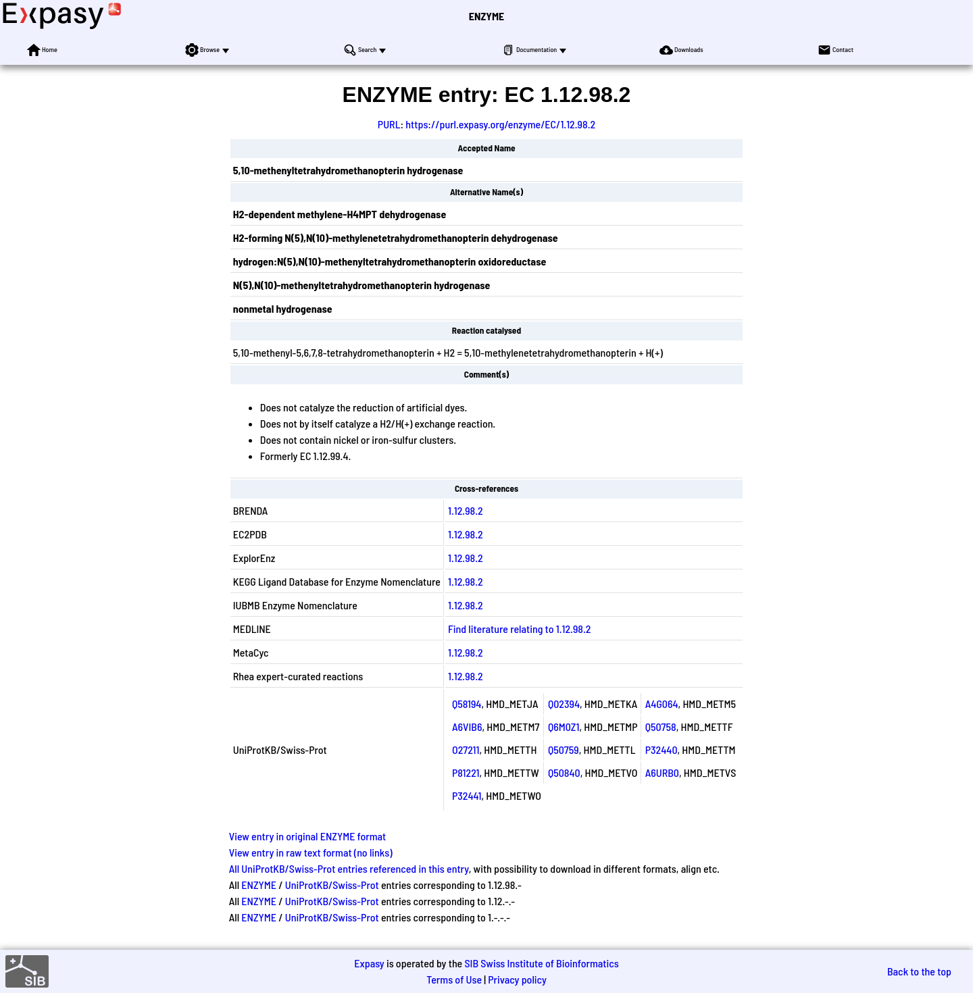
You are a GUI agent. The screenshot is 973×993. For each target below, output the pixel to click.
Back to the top (919, 971)
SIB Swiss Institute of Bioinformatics (541, 963)
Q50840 (564, 772)
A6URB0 (662, 772)
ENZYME (486, 15)
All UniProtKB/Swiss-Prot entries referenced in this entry (349, 868)
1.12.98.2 (465, 510)
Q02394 (564, 703)
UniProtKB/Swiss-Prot (332, 884)
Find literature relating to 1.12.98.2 (519, 628)
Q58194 (466, 703)
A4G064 (661, 703)
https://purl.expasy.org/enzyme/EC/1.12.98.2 (500, 124)
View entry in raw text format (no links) (311, 852)
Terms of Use (454, 979)
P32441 (467, 795)
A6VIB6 (467, 726)
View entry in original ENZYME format (307, 836)
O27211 (465, 749)
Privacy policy (517, 979)
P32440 (661, 749)
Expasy (369, 963)
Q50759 (563, 749)
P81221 (466, 772)
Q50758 (660, 726)
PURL (389, 124)
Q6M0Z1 (563, 726)
